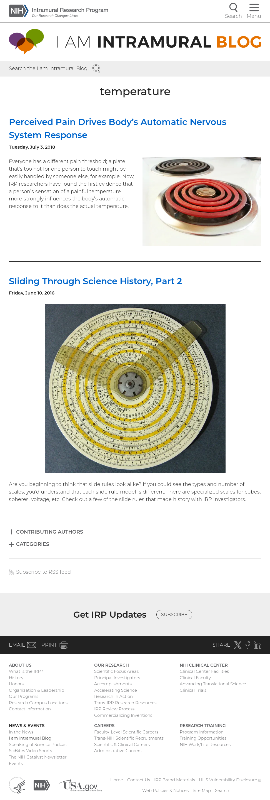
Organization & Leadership (36, 690)
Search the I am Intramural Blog (48, 68)
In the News (21, 732)
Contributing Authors (49, 532)
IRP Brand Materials (174, 779)
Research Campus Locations (38, 702)
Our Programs (23, 696)
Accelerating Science (115, 690)
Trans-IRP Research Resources (125, 702)
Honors (16, 683)
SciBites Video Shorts (30, 750)
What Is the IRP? (26, 671)
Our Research (111, 665)
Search (222, 790)
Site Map (202, 790)
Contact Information (30, 708)
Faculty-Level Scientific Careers (126, 732)
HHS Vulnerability (230, 779)
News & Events (26, 725)
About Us (20, 665)
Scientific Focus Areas (116, 671)
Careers (104, 725)
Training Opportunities (203, 738)
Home (116, 779)
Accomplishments (113, 683)
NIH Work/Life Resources (205, 744)
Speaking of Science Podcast (38, 744)
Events (16, 763)
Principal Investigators (117, 677)
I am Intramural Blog (30, 738)
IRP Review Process (114, 708)
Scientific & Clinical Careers (122, 744)
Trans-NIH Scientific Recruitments (129, 738)
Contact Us (138, 779)
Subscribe (174, 614)
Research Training (203, 725)
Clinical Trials (193, 690)
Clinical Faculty (195, 677)
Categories (32, 544)
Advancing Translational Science (213, 683)
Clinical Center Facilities (204, 671)
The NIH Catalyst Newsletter (38, 757)
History (16, 677)
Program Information (202, 732)
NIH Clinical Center (204, 665)
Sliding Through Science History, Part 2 (95, 281)
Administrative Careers (117, 750)
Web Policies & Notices (165, 790)
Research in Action (113, 696)
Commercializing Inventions (123, 715)
